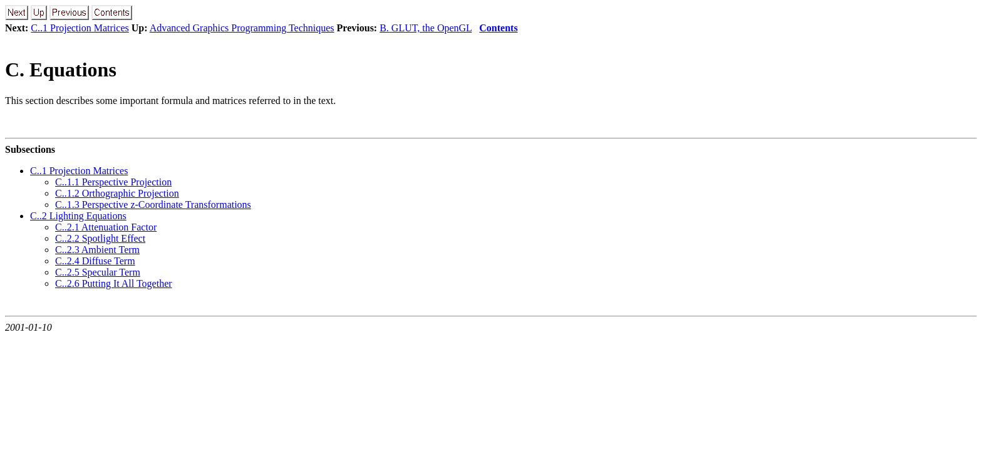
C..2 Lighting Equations (78, 215)
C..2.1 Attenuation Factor (106, 227)
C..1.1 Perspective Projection (113, 182)
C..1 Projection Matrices (79, 28)
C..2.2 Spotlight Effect (100, 238)
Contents (498, 28)
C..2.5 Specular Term (97, 272)
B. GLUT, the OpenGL (426, 28)
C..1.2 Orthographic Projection (117, 193)
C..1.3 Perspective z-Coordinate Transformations (153, 204)
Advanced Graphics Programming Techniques (242, 28)
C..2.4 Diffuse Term (95, 261)
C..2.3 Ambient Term (97, 249)
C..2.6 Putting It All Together (113, 283)
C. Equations (60, 69)
